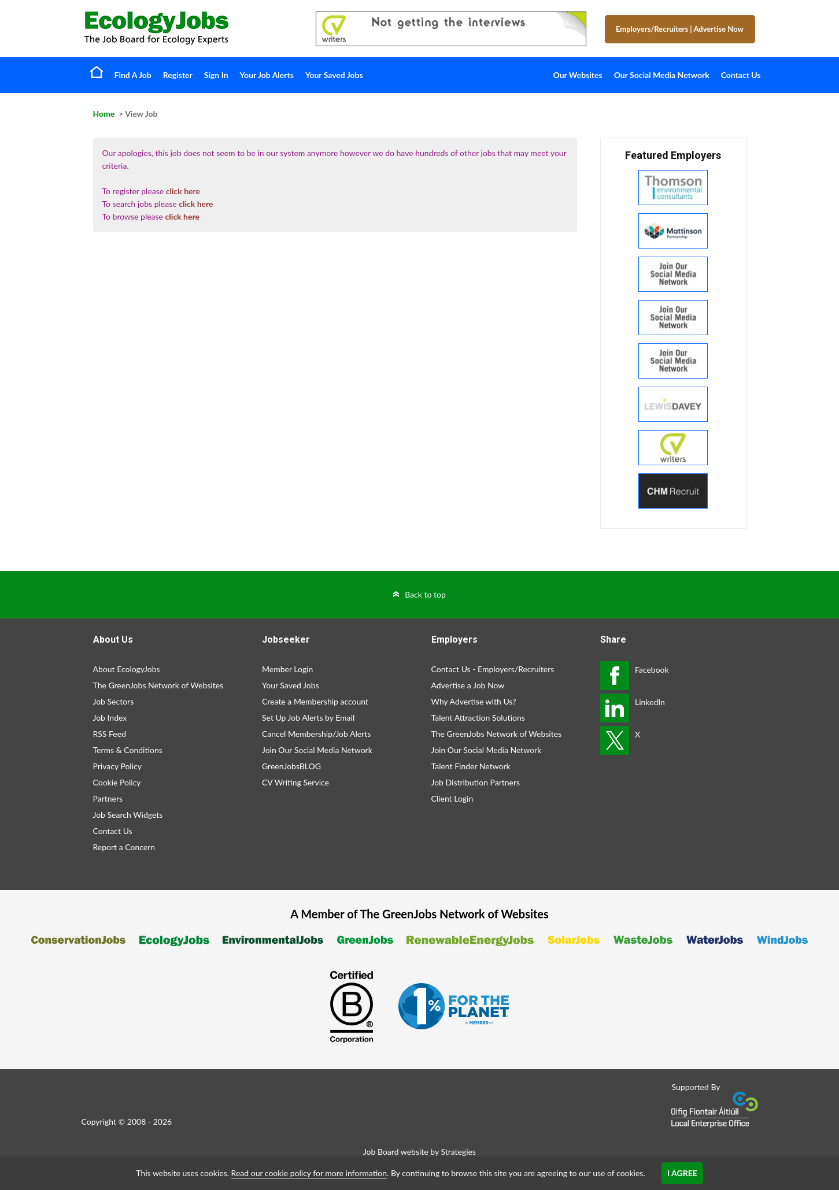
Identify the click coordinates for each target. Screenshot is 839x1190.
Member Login (287, 669)
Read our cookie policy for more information (309, 1173)
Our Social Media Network (661, 75)
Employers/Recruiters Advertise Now (680, 29)
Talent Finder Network (471, 766)
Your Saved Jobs (334, 75)
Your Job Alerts (267, 75)
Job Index (110, 717)
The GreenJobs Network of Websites (158, 685)
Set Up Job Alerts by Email (308, 717)
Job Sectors (113, 701)
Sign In (216, 75)
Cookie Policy (117, 782)
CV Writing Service (295, 782)
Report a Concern (124, 847)
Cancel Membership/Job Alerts (316, 734)
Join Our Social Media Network (317, 750)
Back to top (425, 594)
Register (178, 75)
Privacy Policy (117, 766)
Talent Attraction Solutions (478, 717)
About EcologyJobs (126, 669)
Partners (108, 798)
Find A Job (132, 75)
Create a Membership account (315, 701)
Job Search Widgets (128, 815)
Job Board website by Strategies (419, 1151)
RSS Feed (109, 734)
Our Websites (578, 75)
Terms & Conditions (127, 750)
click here (183, 191)
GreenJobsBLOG (291, 766)
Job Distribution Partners (475, 782)
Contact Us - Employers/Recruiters (493, 669)
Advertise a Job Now (468, 685)
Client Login (452, 798)
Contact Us (741, 75)
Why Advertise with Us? (473, 701)
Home (96, 71)
